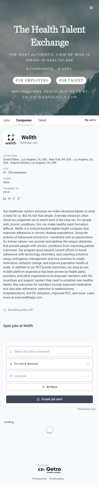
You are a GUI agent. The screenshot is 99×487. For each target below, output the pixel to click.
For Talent (71, 80)
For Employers (32, 80)
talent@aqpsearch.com (49, 97)
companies (24, 120)
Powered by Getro (87, 409)
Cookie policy (57, 478)
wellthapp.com (29, 142)
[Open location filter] (88, 376)
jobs (6, 120)
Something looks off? (18, 309)
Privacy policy (39, 478)
